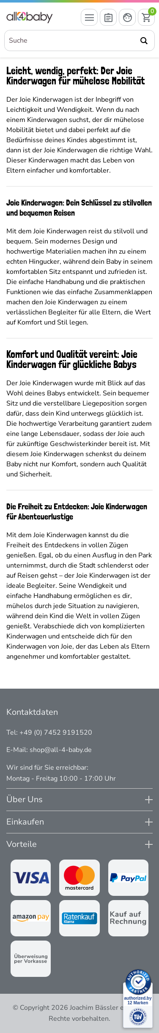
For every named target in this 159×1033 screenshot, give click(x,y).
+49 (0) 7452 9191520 (55, 732)
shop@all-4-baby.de (61, 749)
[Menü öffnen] (89, 17)
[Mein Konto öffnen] (127, 17)
